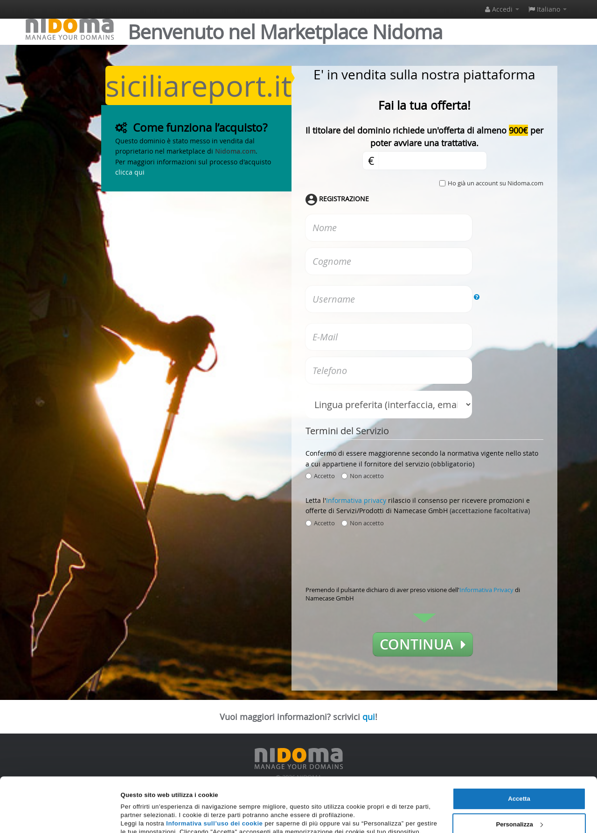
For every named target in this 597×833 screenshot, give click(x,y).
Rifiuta (519, 802)
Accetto (320, 476)
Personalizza (519, 777)
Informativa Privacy (486, 590)
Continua (423, 644)
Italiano (547, 9)
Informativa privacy (356, 500)
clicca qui (130, 172)
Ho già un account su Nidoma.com (495, 183)
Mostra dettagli (143, 815)
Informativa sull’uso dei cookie (214, 776)
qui (368, 716)
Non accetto (362, 476)
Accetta (519, 751)
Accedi (502, 9)
